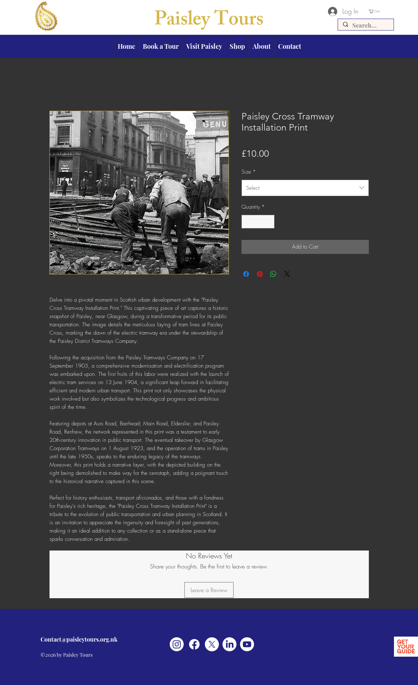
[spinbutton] (258, 221)
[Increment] (268, 221)
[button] (381, 11)
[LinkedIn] (229, 644)
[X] (212, 644)
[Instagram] (177, 644)
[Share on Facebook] (246, 274)
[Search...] (365, 25)
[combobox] (305, 188)
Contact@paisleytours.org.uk (79, 639)
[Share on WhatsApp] (273, 274)
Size (248, 171)
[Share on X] (287, 274)
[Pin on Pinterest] (259, 274)
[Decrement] (247, 221)
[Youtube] (247, 644)
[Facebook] (194, 644)
